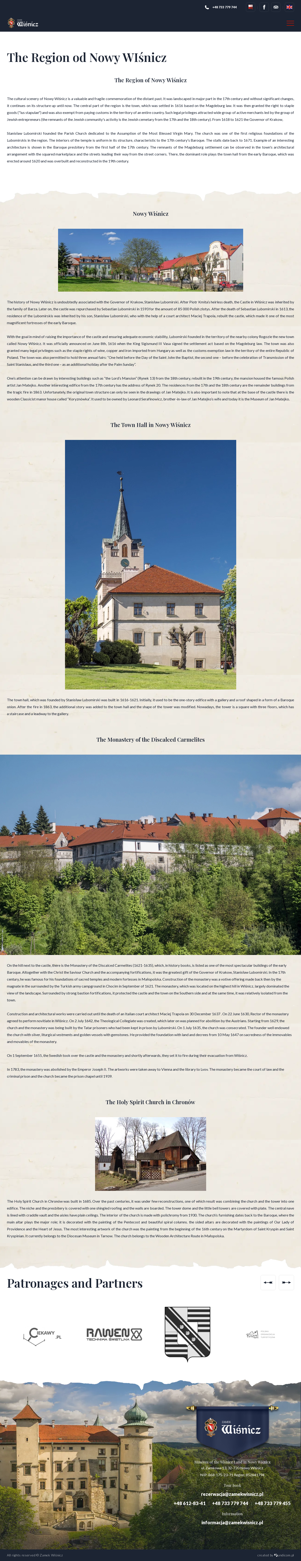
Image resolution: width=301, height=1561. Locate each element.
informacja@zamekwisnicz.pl (232, 1522)
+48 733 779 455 (273, 1503)
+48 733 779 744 (230, 1503)
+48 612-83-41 (190, 1503)
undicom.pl (284, 1555)
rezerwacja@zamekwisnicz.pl (232, 1494)
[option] (41, 1335)
